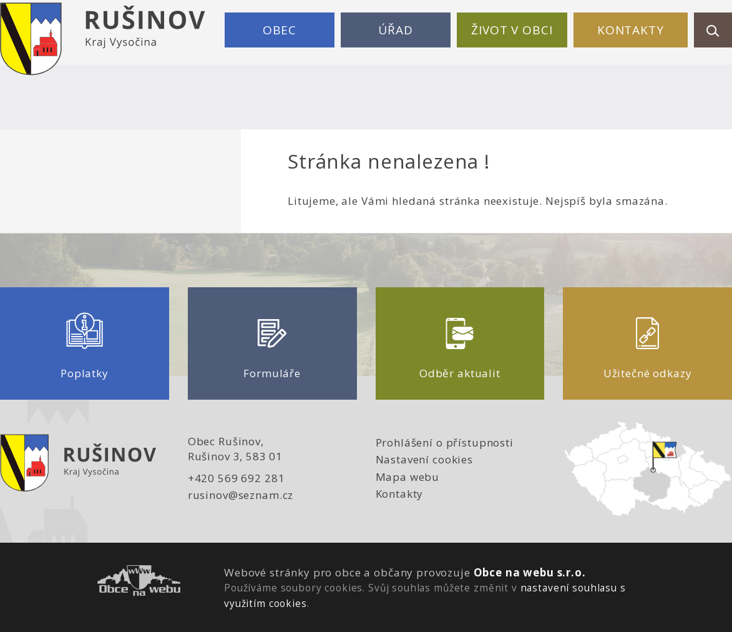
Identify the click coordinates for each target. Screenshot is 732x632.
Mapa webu (408, 477)
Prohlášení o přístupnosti (445, 442)
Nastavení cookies (424, 459)
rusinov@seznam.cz (240, 495)
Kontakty (630, 30)
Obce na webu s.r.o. (530, 572)
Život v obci (511, 30)
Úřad (395, 30)
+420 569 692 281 (236, 478)
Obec (279, 30)
